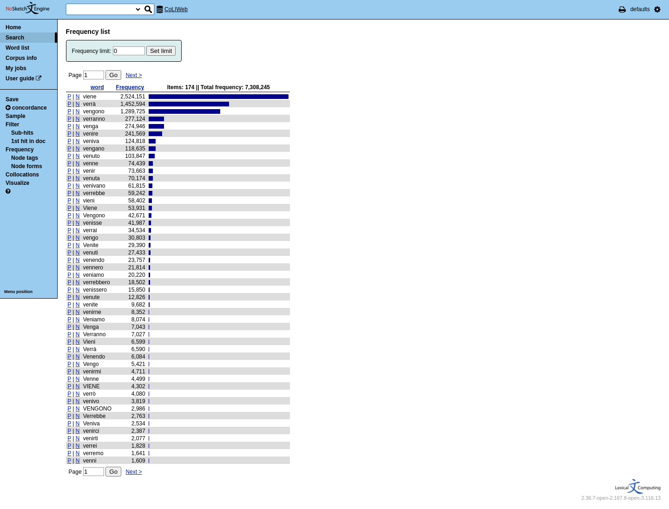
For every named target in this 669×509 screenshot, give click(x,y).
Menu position (18, 291)
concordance (26, 107)
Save (12, 99)
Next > (133, 75)
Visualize (17, 183)
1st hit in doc (28, 141)
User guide (20, 78)
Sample (16, 116)
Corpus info (21, 58)
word (97, 87)
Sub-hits (22, 133)
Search (15, 37)
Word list (17, 48)
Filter (12, 124)
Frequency (20, 149)
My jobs (16, 68)
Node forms (26, 166)
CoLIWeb (176, 9)
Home (13, 27)
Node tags (24, 158)
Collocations (22, 174)
